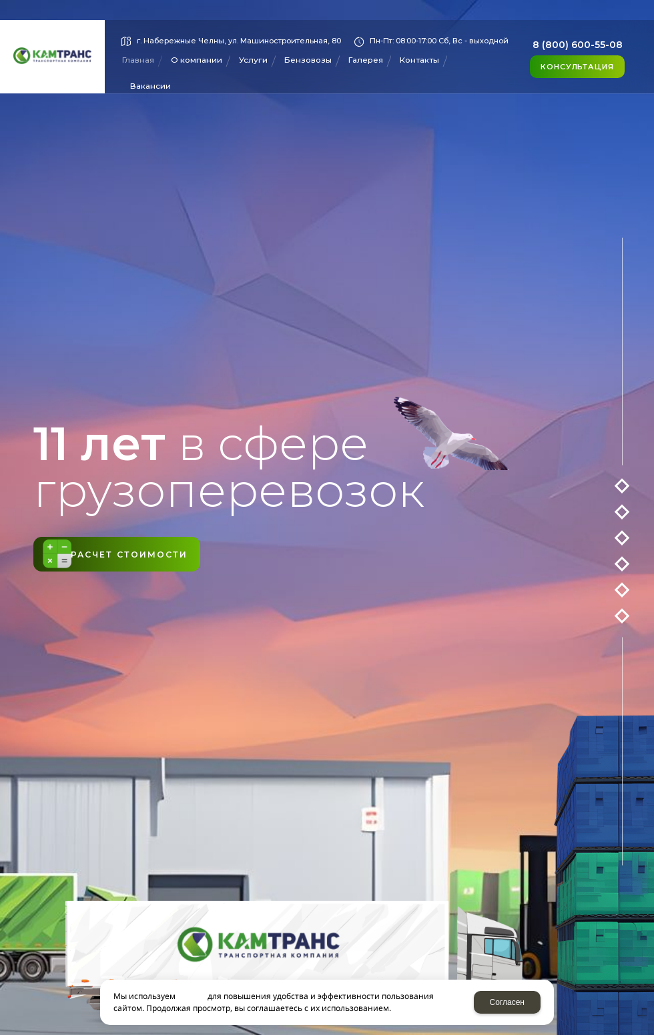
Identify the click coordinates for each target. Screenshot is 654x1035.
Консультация (577, 66)
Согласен (507, 1002)
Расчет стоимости (156, 554)
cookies (192, 996)
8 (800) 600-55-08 (578, 45)
